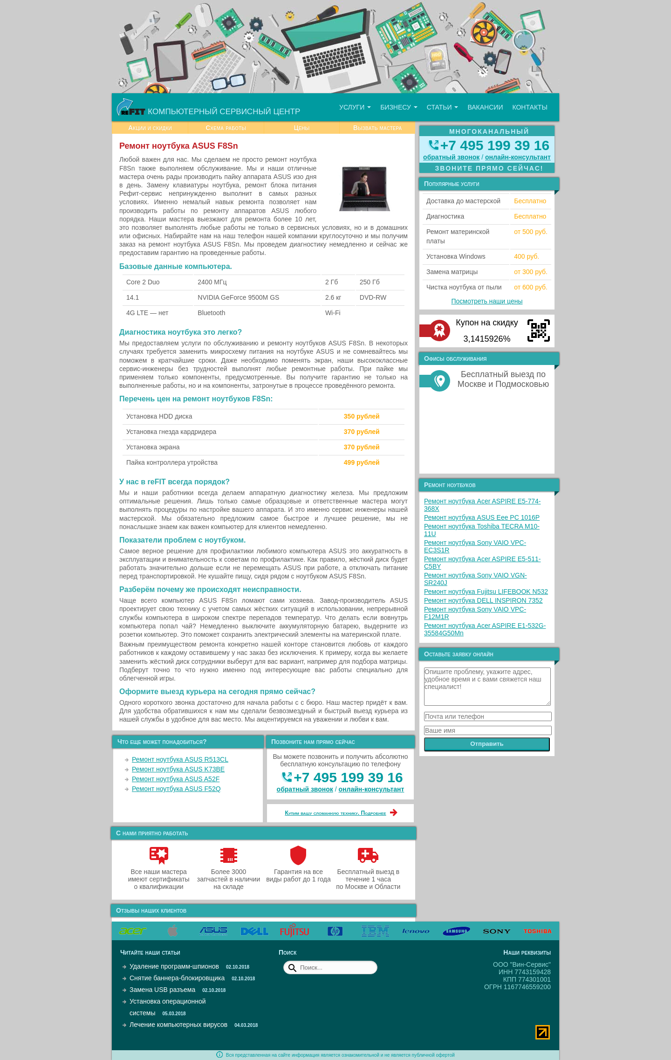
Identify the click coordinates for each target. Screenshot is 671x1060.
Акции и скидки (150, 127)
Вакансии (485, 107)
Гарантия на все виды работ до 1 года (298, 871)
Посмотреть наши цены (487, 301)
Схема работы (225, 127)
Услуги (355, 107)
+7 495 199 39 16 (348, 777)
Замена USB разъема (162, 989)
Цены (301, 127)
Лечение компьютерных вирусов (178, 1024)
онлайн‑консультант (371, 789)
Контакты (530, 107)
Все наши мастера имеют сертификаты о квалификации (159, 875)
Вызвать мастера (377, 127)
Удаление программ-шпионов (174, 966)
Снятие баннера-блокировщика (177, 978)
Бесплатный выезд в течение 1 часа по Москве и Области (368, 875)
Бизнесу (399, 107)
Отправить (487, 743)
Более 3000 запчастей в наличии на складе (228, 875)
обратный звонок (305, 789)
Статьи (443, 107)
